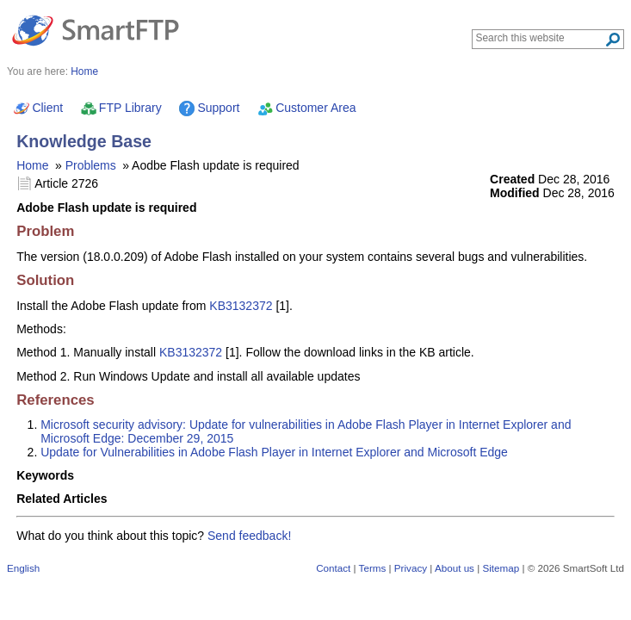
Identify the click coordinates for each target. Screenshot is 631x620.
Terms (373, 568)
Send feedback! (249, 535)
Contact (333, 568)
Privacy (410, 568)
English (23, 568)
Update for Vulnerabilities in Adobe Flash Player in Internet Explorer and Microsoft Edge (274, 452)
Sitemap (500, 568)
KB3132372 (240, 306)
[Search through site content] (540, 38)
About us (454, 568)
